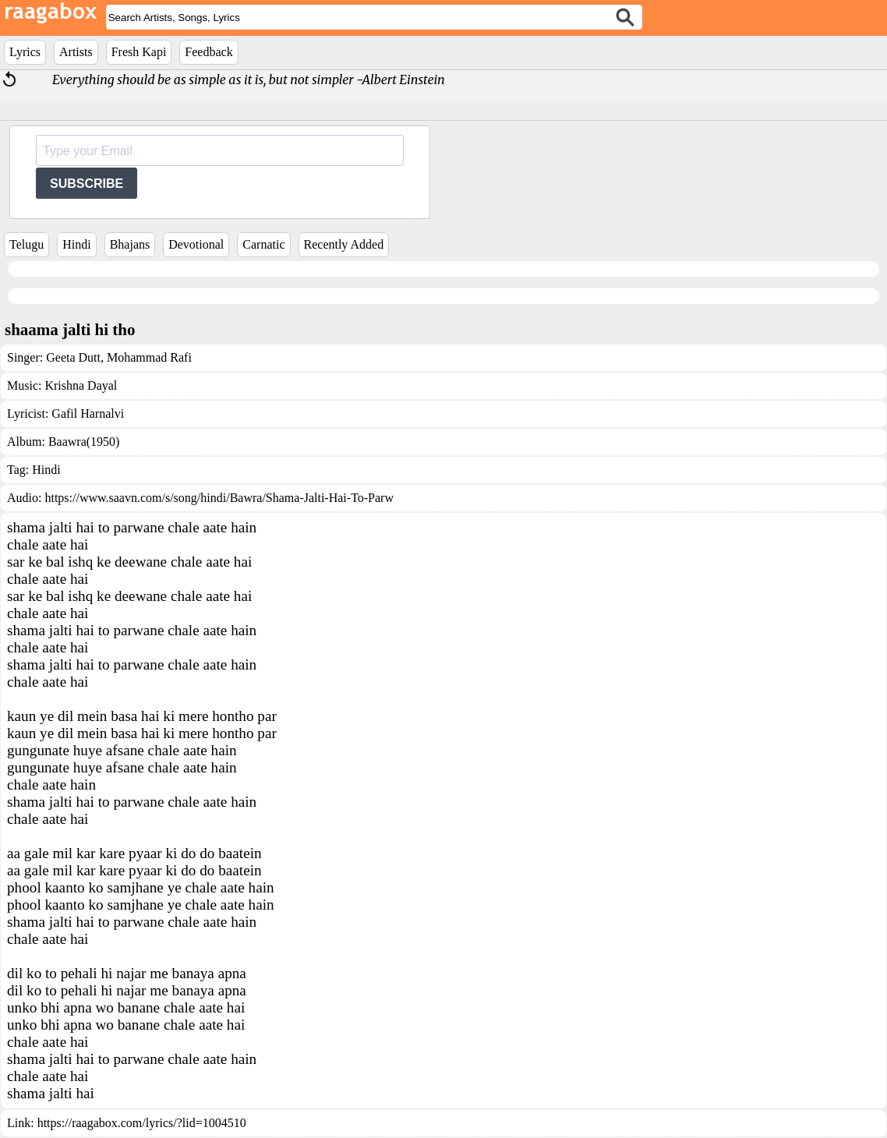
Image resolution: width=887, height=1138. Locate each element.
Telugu (26, 244)
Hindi (76, 244)
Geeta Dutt (73, 357)
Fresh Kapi (139, 51)
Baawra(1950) (84, 441)
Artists (76, 51)
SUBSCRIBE (86, 183)
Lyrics (25, 51)
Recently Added (344, 244)
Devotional (196, 244)
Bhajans (130, 244)
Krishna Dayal (80, 385)
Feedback (208, 51)
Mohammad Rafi (148, 357)
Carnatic (263, 244)
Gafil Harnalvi (87, 413)
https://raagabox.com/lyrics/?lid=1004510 (141, 1122)
